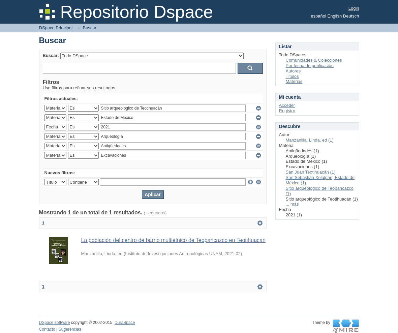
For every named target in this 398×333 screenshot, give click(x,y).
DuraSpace (125, 322)
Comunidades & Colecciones (314, 60)
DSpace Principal (56, 27)
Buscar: (51, 55)
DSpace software (54, 322)
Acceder (287, 105)
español (318, 16)
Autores (293, 70)
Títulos (292, 76)
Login (353, 8)
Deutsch (351, 16)
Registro (287, 110)
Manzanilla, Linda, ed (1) (310, 140)
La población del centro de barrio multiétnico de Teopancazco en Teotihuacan (173, 240)
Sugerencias (70, 329)
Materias (294, 81)
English (335, 16)
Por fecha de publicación (310, 65)
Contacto (47, 329)
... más (292, 204)
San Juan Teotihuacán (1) (311, 172)
